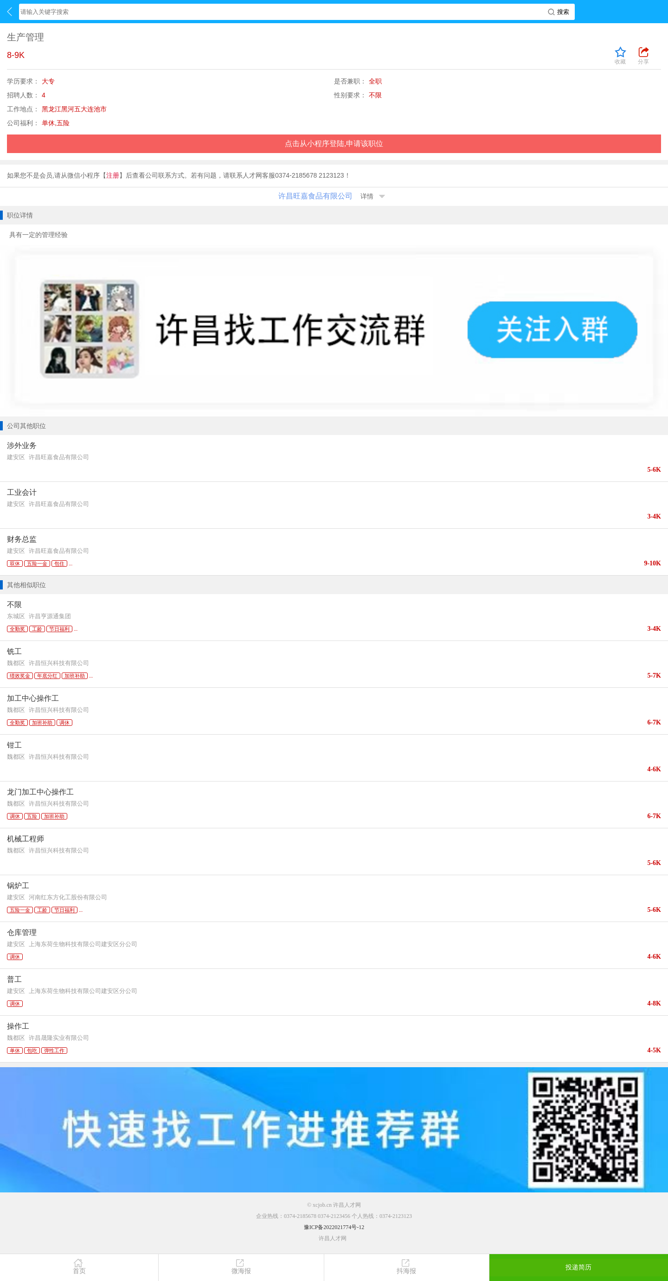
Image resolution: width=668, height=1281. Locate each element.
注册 (112, 175)
